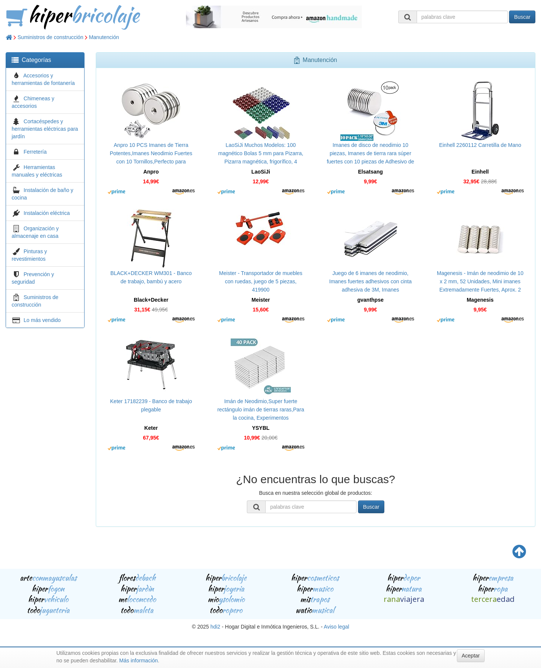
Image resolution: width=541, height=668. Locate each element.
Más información (138, 660)
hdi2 (215, 627)
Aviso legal (336, 627)
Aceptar (471, 656)
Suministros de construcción (50, 37)
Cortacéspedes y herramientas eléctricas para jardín (45, 128)
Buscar (522, 17)
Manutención (104, 37)
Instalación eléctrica (47, 213)
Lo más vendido (42, 320)
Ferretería (35, 152)
